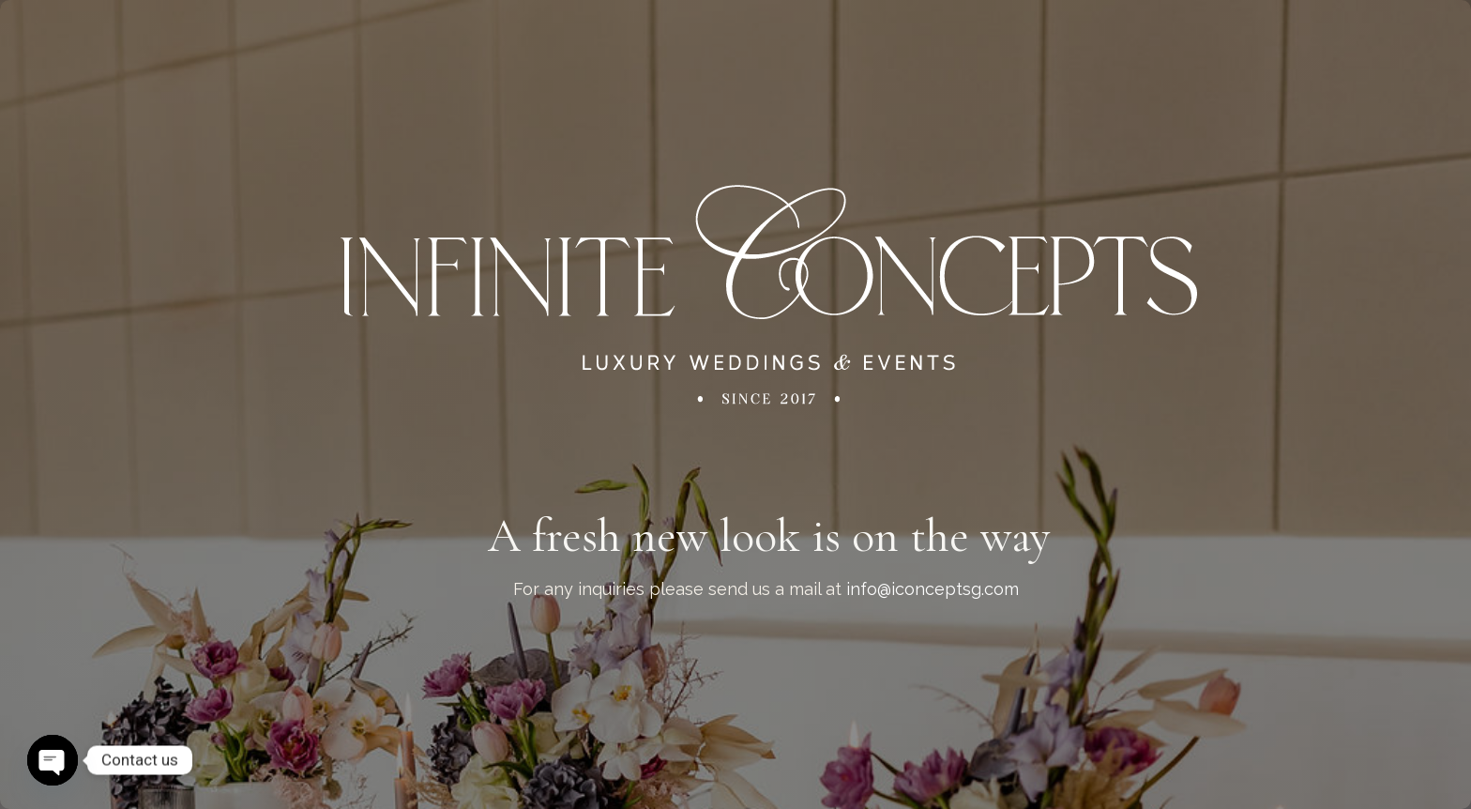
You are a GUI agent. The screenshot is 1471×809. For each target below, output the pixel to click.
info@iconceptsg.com (932, 589)
